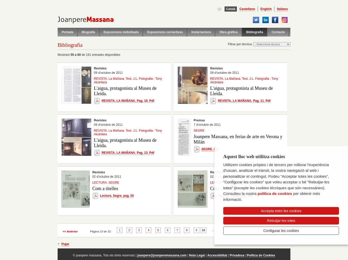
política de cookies (274, 193)
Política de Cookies (261, 255)
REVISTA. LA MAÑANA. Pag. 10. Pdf (128, 101)
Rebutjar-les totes (281, 221)
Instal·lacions (201, 32)
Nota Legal (197, 255)
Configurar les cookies (281, 231)
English (266, 9)
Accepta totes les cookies (281, 211)
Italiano (282, 9)
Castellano (247, 9)
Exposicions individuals (121, 32)
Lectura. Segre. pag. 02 (117, 196)
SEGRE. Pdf (210, 149)
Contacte (278, 32)
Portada (67, 32)
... (213, 229)
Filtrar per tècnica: (240, 44)
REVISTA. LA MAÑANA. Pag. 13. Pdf (128, 153)
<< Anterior (70, 231)
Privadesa (237, 255)
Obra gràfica (228, 32)
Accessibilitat (217, 255)
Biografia (88, 32)
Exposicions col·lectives (165, 32)
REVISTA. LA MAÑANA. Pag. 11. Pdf (244, 101)
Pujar (65, 244)
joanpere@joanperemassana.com (161, 255)
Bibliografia (254, 32)
